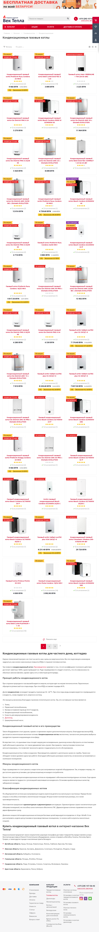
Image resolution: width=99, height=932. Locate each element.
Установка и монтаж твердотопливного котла (71, 897)
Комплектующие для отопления (52, 914)
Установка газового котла (70, 903)
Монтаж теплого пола (69, 909)
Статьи (32, 910)
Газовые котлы (52, 895)
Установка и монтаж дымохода (71, 921)
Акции (35, 27)
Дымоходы (50, 898)
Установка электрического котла (69, 915)
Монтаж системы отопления (70, 891)
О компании (34, 890)
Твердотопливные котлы (53, 891)
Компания (34, 885)
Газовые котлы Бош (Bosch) (53, 925)
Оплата (32, 900)
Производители (40, 667)
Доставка (33, 896)
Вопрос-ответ (34, 919)
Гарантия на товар (36, 903)
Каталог (11, 27)
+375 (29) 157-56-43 (87, 19)
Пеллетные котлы (53, 902)
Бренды (32, 893)
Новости (32, 906)
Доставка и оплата (73, 27)
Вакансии (33, 916)
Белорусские (51, 910)
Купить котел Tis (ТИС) (52, 920)
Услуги (50, 27)
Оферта (32, 913)
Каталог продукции (51, 886)
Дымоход (8, 718)
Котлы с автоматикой (51, 906)
